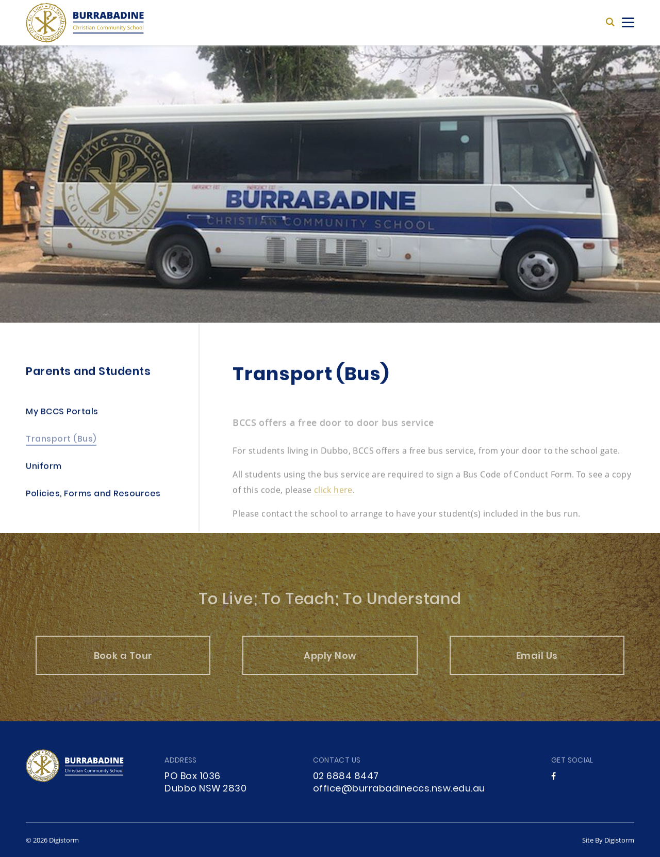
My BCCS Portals (62, 414)
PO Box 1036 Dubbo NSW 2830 (205, 783)
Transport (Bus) (61, 441)
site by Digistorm (608, 840)
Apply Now (330, 664)
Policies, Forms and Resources (93, 496)
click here (333, 497)
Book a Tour (123, 664)
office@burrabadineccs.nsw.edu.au (399, 789)
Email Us (537, 664)
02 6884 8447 (346, 776)
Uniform (44, 468)
